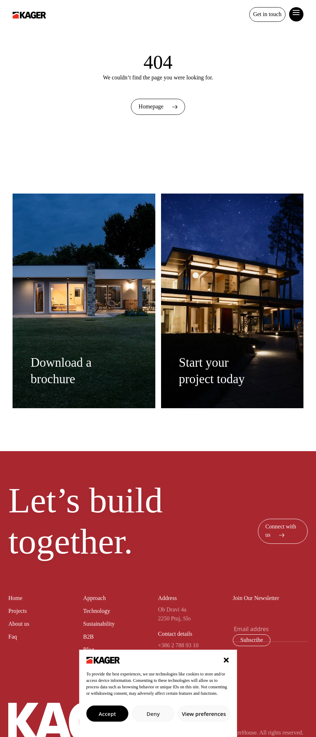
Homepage (157, 106)
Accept (107, 713)
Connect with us (280, 530)
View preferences (204, 713)
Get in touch (267, 14)
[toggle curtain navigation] (296, 12)
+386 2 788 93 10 (178, 645)
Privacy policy (158, 728)
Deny (153, 713)
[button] (226, 659)
